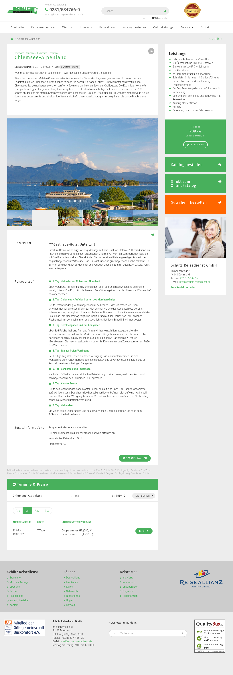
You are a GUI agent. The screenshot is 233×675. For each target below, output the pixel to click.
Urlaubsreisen (130, 576)
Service (187, 27)
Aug (37, 510)
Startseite (17, 27)
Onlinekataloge (163, 27)
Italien (69, 576)
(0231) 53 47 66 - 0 (190, 278)
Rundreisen (129, 572)
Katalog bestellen (134, 27)
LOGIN (147, 18)
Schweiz (71, 594)
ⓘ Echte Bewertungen (215, 641)
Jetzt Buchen (195, 144)
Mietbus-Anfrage (19, 572)
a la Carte (128, 567)
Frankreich (72, 572)
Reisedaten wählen (135, 458)
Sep (47, 510)
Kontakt (205, 27)
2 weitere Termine (69, 67)
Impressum (38, 667)
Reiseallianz (107, 27)
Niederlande (73, 585)
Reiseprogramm (43, 27)
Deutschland (73, 567)
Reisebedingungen (18, 667)
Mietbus (67, 27)
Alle (18, 510)
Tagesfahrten (130, 585)
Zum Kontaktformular (183, 287)
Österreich (72, 581)
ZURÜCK (215, 38)
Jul (27, 510)
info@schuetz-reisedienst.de (194, 281)
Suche (13, 581)
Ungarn (70, 590)
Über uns (86, 27)
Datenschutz (54, 667)
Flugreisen (128, 581)
